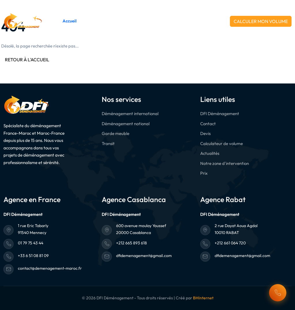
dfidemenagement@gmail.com (144, 255)
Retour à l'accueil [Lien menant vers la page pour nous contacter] (27, 59)
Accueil (70, 21)
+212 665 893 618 (220, 5)
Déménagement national (126, 123)
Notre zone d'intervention (224, 163)
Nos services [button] (137, 21)
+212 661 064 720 (272, 5)
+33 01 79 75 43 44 (167, 5)
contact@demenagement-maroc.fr (50, 268)
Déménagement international (130, 113)
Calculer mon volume (261, 21)
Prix (204, 173)
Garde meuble (115, 133)
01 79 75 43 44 (30, 243)
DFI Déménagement (100, 21)
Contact (188, 21)
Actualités (166, 21)
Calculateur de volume (221, 143)
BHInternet (203, 298)
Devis (205, 133)
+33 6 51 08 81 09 (33, 255)
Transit (108, 143)
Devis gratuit (213, 21)
